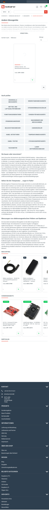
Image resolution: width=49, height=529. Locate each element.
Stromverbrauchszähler (37, 108)
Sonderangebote (6, 410)
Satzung (3, 436)
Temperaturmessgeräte (37, 134)
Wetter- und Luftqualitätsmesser (12, 108)
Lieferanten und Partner (8, 430)
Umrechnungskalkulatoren (9, 467)
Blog (2, 461)
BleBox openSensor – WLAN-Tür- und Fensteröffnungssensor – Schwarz (11, 280)
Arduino (3, 481)
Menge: (41, 37)
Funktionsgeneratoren (12, 114)
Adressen (4, 501)
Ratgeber (4, 464)
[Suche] (31, 12)
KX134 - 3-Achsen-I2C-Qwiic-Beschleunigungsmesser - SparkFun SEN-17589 (10, 324)
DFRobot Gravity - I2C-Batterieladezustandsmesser (22, 67)
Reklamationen (5, 439)
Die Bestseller (5, 416)
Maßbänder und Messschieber (37, 121)
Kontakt (4, 387)
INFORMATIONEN (7, 423)
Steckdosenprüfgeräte (37, 141)
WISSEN (4, 457)
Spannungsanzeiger (13, 121)
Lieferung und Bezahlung (8, 427)
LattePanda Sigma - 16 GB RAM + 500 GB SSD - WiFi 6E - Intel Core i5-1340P (31, 324)
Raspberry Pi (5, 487)
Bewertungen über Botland (9, 453)
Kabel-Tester (13, 141)
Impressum (4, 441)
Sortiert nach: (5, 37)
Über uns (4, 450)
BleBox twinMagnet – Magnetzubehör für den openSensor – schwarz (29, 280)
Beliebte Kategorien (9, 471)
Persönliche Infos (6, 499)
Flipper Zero (4, 490)
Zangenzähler (37, 128)
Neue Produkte (5, 413)
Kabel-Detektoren (12, 134)
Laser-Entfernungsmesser (37, 148)
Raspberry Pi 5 (5, 476)
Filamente (4, 479)
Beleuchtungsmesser (12, 128)
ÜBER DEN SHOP (7, 446)
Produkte (5, 406)
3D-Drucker (4, 484)
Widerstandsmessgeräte (37, 101)
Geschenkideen (5, 419)
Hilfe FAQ (4, 433)
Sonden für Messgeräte (37, 114)
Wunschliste (5, 507)
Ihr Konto (5, 494)
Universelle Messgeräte (12, 101)
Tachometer (12, 148)
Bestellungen (5, 504)
